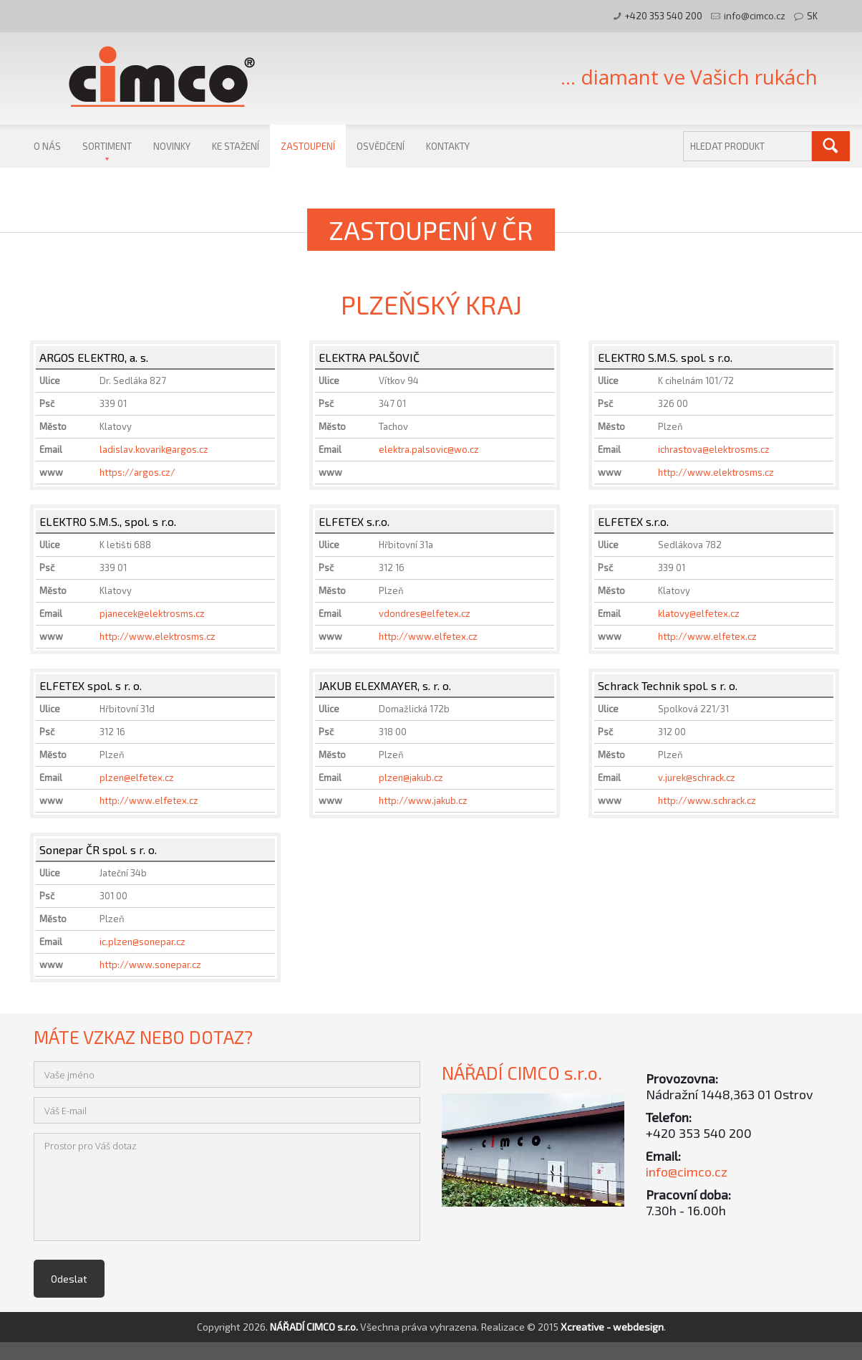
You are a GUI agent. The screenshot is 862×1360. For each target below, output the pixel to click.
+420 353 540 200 (663, 15)
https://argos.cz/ (137, 472)
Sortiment (107, 146)
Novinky (171, 146)
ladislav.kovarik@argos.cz (154, 449)
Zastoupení (308, 146)
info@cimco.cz (754, 15)
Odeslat (69, 1279)
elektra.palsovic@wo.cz (429, 449)
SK (812, 15)
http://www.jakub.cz (423, 800)
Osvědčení (381, 146)
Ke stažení (235, 146)
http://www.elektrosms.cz (716, 472)
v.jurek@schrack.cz (696, 777)
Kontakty (448, 146)
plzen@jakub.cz (411, 777)
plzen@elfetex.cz (137, 777)
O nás (47, 146)
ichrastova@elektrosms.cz (714, 449)
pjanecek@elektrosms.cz (152, 613)
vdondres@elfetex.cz (424, 613)
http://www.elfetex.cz (428, 636)
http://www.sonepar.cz (150, 964)
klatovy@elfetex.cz (699, 613)
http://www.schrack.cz (707, 800)
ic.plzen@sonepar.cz (142, 941)
